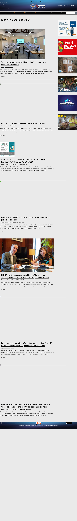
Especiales (3, 415)
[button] (65, 4)
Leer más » (2, 76)
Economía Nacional (5, 181)
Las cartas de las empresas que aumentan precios (23, 140)
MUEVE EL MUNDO (23, 181)
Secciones (4, 13)
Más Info (11, 67)
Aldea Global (4, 259)
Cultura (2, 67)
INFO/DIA (7, 67)
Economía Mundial (5, 142)
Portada (15, 142)
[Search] (76, 13)
